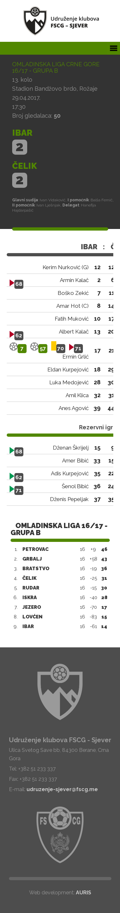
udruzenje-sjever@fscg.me (62, 789)
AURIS (83, 893)
